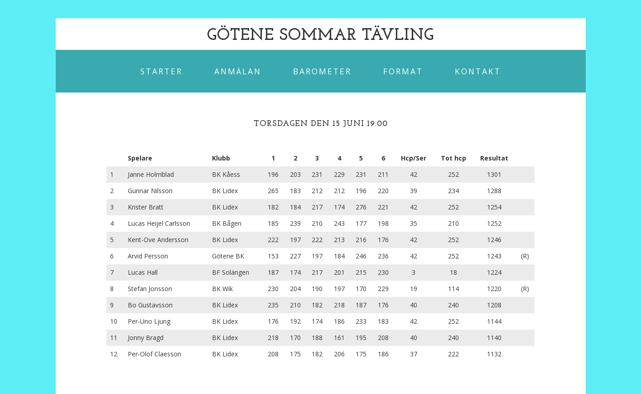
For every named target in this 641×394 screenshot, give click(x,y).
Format (403, 71)
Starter (161, 71)
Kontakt (478, 71)
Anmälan (237, 71)
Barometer (322, 71)
